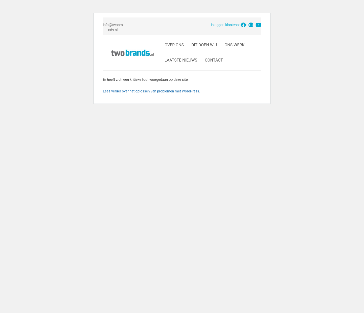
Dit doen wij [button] (204, 45)
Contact (214, 60)
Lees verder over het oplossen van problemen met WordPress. (151, 91)
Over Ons (174, 45)
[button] (243, 25)
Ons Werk (234, 45)
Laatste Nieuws (181, 60)
